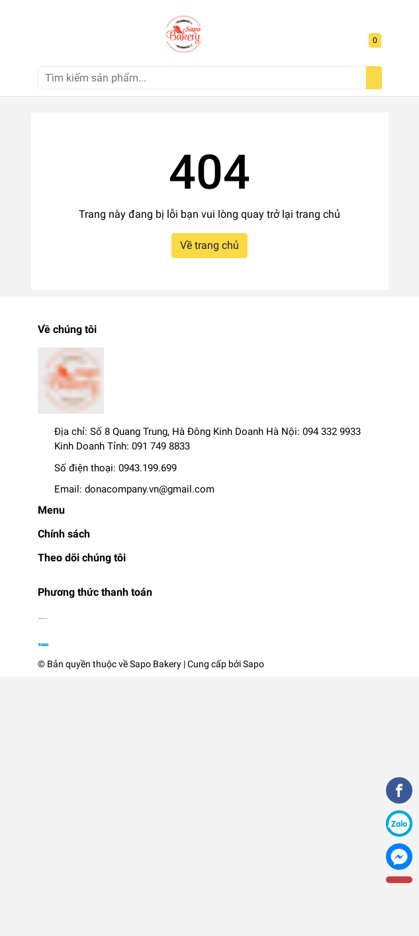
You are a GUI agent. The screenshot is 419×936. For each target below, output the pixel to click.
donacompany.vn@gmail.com (149, 489)
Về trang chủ (209, 245)
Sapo (253, 664)
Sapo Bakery (155, 664)
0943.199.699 (147, 468)
